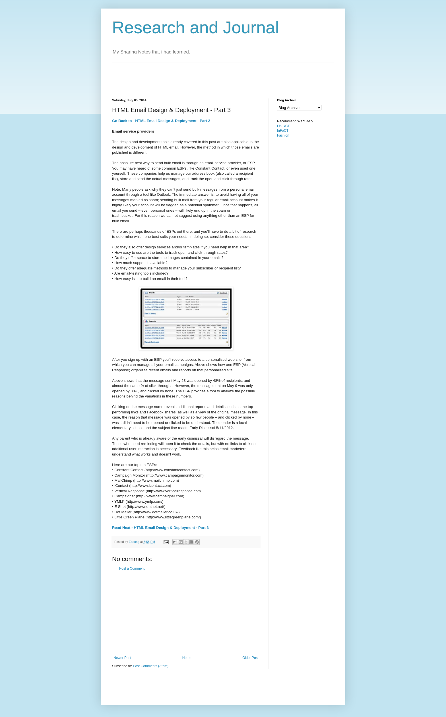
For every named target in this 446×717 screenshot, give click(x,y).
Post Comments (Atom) (150, 666)
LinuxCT (283, 126)
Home (186, 658)
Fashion (283, 135)
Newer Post (122, 658)
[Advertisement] (215, 75)
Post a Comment (131, 568)
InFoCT (282, 131)
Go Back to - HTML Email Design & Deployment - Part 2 (161, 121)
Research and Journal (195, 27)
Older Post (250, 658)
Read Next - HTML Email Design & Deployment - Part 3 (160, 528)
